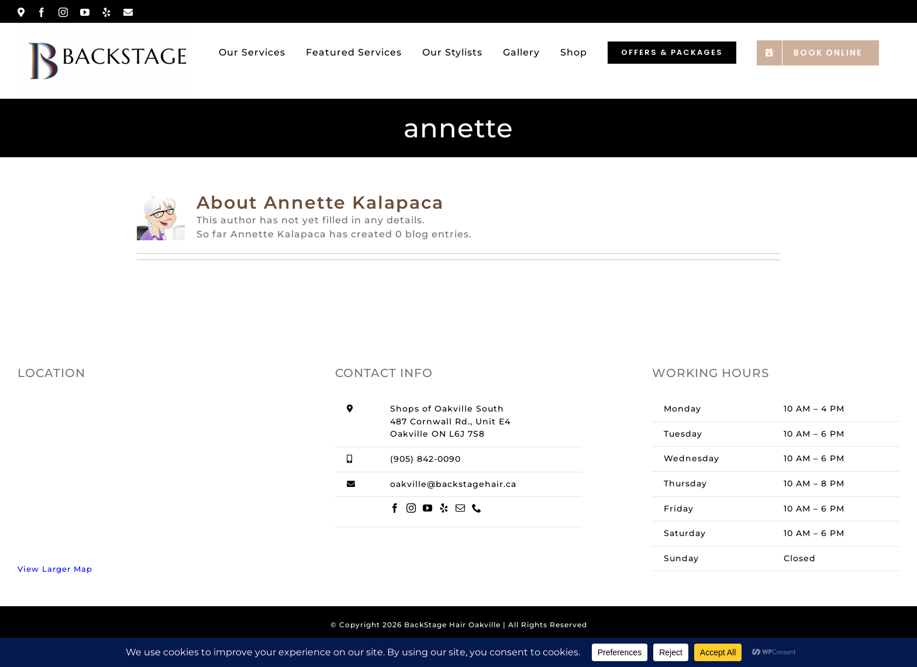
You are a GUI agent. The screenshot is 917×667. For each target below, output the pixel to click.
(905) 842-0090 (425, 459)
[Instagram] (411, 508)
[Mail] (461, 508)
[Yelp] (444, 508)
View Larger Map (55, 568)
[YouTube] (428, 508)
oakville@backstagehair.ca (453, 484)
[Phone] (477, 508)
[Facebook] (395, 508)
